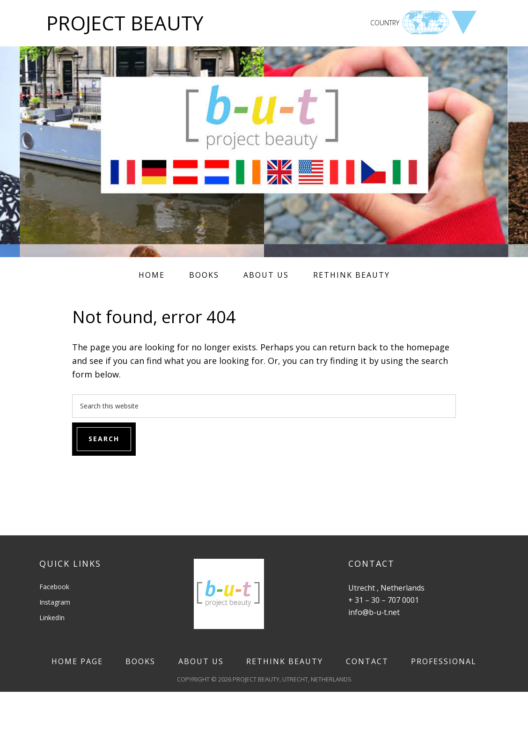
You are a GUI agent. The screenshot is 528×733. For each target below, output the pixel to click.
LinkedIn (52, 617)
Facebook (54, 586)
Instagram (54, 602)
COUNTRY (384, 22)
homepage (427, 347)
